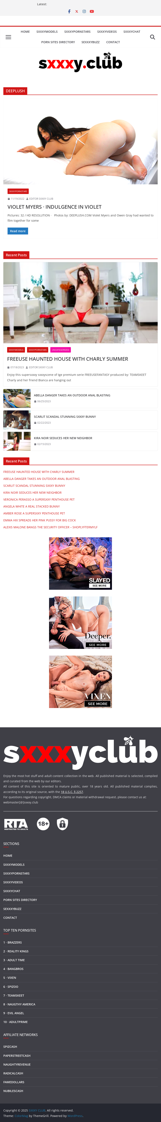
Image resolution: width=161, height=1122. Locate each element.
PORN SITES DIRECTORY (58, 42)
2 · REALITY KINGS (16, 951)
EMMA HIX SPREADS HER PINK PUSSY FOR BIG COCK (39, 520)
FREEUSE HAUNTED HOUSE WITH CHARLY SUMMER (67, 358)
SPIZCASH (10, 1047)
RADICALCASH (13, 1073)
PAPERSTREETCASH (17, 1056)
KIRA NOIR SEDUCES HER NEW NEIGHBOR (63, 438)
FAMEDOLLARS (13, 1082)
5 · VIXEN (9, 978)
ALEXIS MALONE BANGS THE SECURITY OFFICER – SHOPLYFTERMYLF (50, 527)
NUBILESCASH (13, 1091)
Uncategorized (60, 349)
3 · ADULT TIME (14, 960)
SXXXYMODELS (47, 32)
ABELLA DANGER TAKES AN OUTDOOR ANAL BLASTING (72, 395)
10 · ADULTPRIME (15, 1022)
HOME (25, 32)
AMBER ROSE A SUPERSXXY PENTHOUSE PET (34, 513)
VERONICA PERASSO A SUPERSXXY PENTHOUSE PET (39, 499)
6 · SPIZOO (10, 987)
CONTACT (113, 42)
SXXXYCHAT (131, 32)
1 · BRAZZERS (12, 942)
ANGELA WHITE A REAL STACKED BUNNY (31, 506)
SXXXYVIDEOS (107, 32)
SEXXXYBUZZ (91, 42)
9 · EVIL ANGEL (13, 1013)
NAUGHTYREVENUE (17, 1064)
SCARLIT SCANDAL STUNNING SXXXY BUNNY (65, 417)
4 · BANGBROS (13, 969)
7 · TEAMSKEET (13, 995)
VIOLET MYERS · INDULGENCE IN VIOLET (54, 206)
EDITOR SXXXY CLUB (41, 198)
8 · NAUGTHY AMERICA (19, 1004)
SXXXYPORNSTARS (77, 32)
